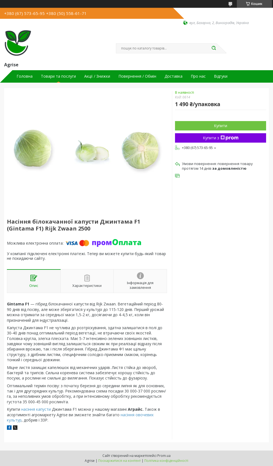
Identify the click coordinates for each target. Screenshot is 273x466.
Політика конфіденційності (166, 460)
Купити (220, 125)
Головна (25, 76)
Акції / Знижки (97, 76)
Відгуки (220, 76)
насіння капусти (36, 409)
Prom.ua (164, 455)
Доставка (173, 76)
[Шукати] (213, 48)
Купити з (220, 137)
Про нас (198, 76)
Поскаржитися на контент (119, 460)
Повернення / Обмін (137, 76)
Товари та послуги (58, 76)
